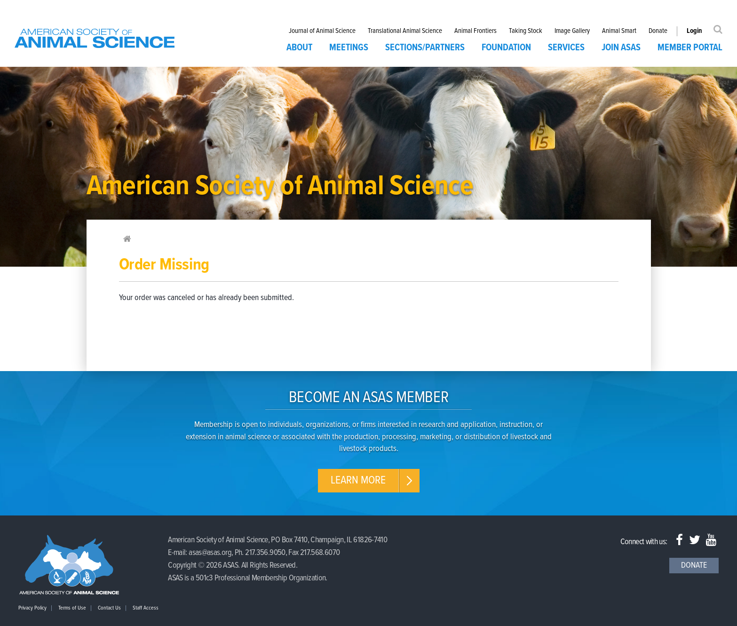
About (299, 48)
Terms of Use (72, 608)
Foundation (506, 48)
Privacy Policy (32, 608)
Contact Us (109, 608)
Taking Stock (525, 31)
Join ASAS (621, 48)
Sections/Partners (425, 48)
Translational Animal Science (405, 31)
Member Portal (690, 48)
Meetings (348, 48)
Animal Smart (619, 31)
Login (694, 31)
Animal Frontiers (475, 31)
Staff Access (145, 608)
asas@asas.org (210, 552)
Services (566, 48)
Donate (658, 31)
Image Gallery (572, 31)
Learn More (358, 480)
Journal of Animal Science (322, 31)
